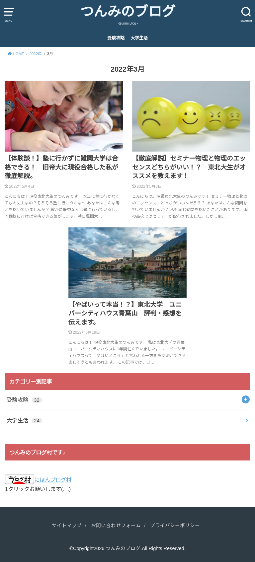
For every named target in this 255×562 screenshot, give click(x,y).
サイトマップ (67, 525)
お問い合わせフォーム (116, 525)
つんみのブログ (127, 11)
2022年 (35, 54)
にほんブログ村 (38, 480)
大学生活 (139, 37)
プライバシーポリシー (175, 525)
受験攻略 (116, 37)
